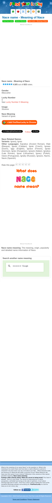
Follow (28, 132)
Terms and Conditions (20, 499)
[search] (24, 266)
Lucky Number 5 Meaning (17, 102)
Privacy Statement (33, 499)
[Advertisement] (26, 51)
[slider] (8, 84)
